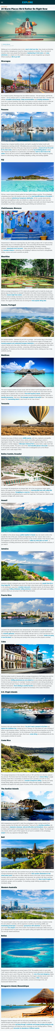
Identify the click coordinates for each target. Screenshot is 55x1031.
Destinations (4, 6)
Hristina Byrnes (6, 44)
